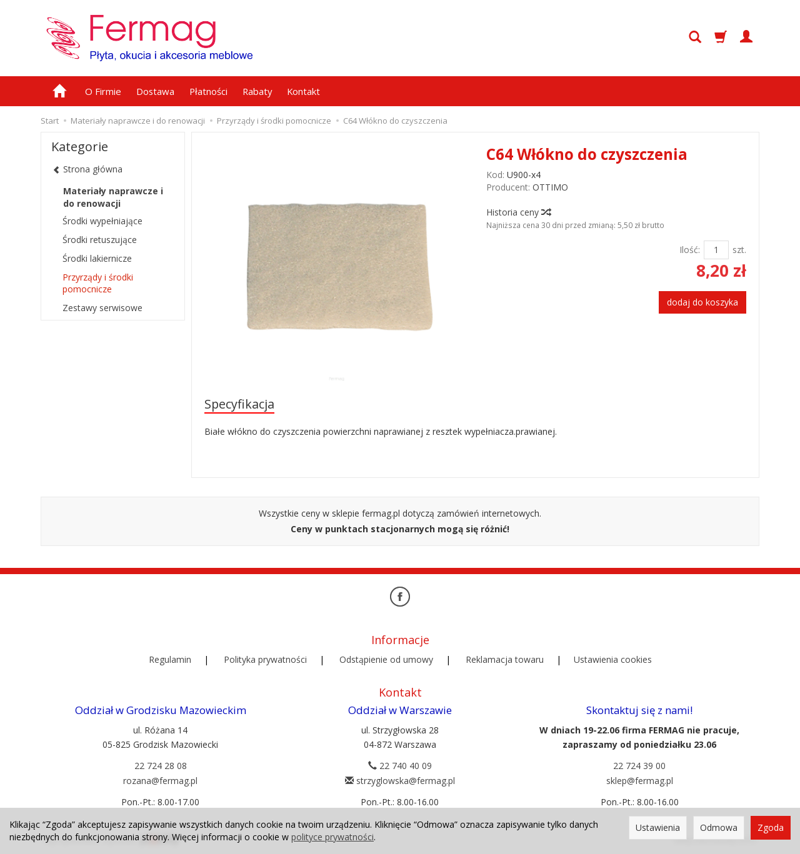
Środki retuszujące (99, 240)
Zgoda (771, 827)
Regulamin (170, 659)
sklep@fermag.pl (639, 781)
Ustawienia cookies (613, 659)
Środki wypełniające (102, 221)
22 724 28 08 (160, 766)
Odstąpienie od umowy (386, 659)
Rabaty (257, 91)
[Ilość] (716, 250)
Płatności (208, 91)
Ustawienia (658, 827)
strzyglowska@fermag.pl (400, 781)
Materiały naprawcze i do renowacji (113, 197)
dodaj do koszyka (702, 302)
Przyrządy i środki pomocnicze (97, 282)
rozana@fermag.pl (160, 781)
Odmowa (719, 827)
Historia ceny (518, 212)
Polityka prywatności (265, 659)
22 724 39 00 (639, 766)
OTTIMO (550, 187)
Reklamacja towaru (505, 659)
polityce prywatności (332, 837)
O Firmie (103, 91)
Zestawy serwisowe (102, 308)
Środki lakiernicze (97, 258)
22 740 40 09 (400, 766)
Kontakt (303, 91)
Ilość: (689, 250)
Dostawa (155, 91)
